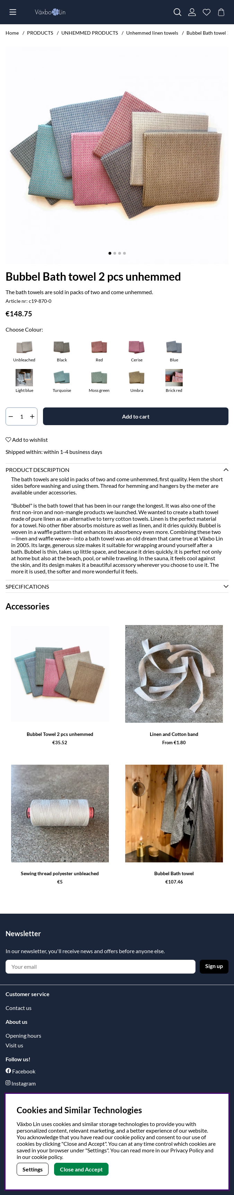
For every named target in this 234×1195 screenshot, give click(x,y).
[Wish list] (206, 12)
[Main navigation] (13, 12)
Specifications (27, 586)
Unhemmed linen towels (152, 33)
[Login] (192, 12)
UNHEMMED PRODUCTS (90, 33)
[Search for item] (177, 12)
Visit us (14, 1045)
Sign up (214, 966)
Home (12, 33)
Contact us (19, 1007)
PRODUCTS (40, 33)
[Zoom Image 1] (117, 155)
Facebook (23, 1071)
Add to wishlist (27, 439)
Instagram (23, 1083)
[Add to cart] (135, 416)
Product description (37, 469)
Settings (33, 1169)
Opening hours (23, 1035)
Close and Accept (81, 1169)
